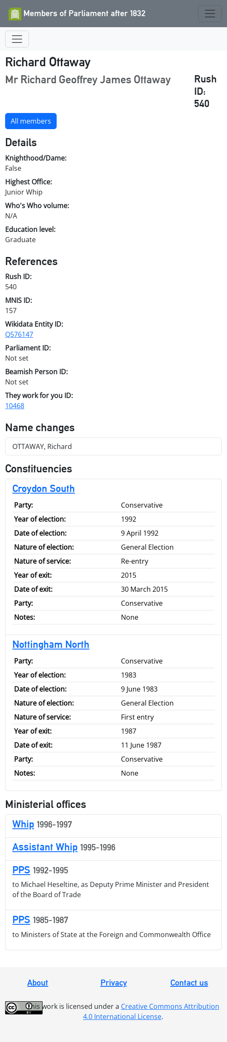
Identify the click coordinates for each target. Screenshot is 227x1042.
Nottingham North (50, 644)
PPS (21, 869)
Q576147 (19, 334)
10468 (14, 405)
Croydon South (43, 488)
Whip (23, 824)
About (37, 982)
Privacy (114, 982)
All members (31, 121)
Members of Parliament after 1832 (77, 14)
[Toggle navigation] (210, 13)
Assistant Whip (45, 847)
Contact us (189, 982)
